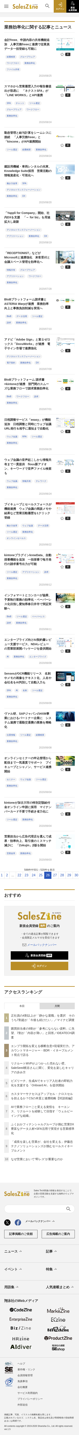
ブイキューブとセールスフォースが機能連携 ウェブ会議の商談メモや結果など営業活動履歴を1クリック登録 (27, 511)
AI (8, 656)
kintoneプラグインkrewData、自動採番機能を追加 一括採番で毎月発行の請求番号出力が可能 (27, 559)
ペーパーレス (38, 616)
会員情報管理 (25, 1375)
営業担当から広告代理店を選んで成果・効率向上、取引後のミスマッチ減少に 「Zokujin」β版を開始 (27, 841)
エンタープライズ (37, 656)
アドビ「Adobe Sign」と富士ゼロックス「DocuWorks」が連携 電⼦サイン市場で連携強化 (27, 344)
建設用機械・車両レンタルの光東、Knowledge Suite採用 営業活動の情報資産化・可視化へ (28, 171)
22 (19, 875)
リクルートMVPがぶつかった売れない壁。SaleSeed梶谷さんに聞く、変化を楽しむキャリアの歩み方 (42, 1068)
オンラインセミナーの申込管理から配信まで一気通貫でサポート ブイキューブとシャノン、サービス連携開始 (27, 764)
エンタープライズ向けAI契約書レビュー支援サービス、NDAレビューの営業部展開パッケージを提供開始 (27, 644)
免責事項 (22, 1381)
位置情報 (11, 735)
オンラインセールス (16, 538)
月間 (57, 1006)
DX (23, 196)
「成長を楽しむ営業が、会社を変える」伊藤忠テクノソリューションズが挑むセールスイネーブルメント (42, 1146)
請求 (9, 322)
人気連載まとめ (60, 1287)
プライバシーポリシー (30, 1398)
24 (34, 875)
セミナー (11, 779)
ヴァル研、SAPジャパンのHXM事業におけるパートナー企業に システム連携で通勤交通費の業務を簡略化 (27, 720)
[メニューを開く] (6, 6)
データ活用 (21, 316)
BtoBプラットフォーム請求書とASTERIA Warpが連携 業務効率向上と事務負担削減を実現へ (26, 304)
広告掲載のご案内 (58, 1234)
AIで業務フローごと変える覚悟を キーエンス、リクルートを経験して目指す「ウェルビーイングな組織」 (42, 1111)
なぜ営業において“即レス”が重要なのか (37, 1159)
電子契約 (11, 363)
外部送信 (22, 1404)
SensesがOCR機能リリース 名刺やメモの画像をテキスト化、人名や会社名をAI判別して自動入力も (27, 678)
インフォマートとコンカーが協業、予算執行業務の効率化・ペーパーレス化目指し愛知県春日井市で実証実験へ (27, 602)
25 (41, 875)
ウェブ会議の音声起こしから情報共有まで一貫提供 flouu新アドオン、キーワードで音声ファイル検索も (27, 466)
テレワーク (41, 481)
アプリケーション (15, 236)
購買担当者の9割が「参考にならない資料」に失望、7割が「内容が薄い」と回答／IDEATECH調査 (43, 1033)
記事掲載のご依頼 (21, 1234)
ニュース (13, 1251)
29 (69, 875)
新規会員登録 (38, 955)
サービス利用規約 (27, 1393)
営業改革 (11, 853)
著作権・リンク (26, 1369)
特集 (52, 1269)
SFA (9, 103)
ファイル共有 (13, 69)
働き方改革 (12, 183)
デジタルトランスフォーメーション (23, 190)
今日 (21, 1006)
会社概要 (22, 1387)
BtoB (9, 316)
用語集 (11, 1287)
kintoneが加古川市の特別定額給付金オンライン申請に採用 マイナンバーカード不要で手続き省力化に (27, 807)
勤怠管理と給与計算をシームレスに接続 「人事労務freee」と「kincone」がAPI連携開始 (27, 137)
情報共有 (11, 270)
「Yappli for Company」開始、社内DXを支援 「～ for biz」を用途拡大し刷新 (27, 217)
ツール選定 (34, 103)
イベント (13, 1269)
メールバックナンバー (39, 944)
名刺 (25, 690)
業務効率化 (29, 63)
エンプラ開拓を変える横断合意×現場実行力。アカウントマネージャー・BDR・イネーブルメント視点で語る (43, 1050)
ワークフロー (13, 63)
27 (55, 875)
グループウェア (27, 57)
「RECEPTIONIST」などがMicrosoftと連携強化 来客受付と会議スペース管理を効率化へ (27, 257)
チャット (20, 103)
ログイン (39, 966)
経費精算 (11, 57)
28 (62, 875)
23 (26, 875)
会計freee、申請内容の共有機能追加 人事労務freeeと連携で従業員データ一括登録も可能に (27, 44)
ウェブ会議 (12, 436)
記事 (52, 1251)
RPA (24, 436)
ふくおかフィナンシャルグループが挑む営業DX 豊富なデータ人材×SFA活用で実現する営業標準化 (44, 1129)
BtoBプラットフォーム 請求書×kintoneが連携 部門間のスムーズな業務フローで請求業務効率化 (26, 384)
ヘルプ (21, 1363)
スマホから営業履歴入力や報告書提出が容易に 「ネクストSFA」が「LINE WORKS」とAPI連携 (27, 91)
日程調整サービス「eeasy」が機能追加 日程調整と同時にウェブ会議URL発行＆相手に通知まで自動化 (27, 424)
